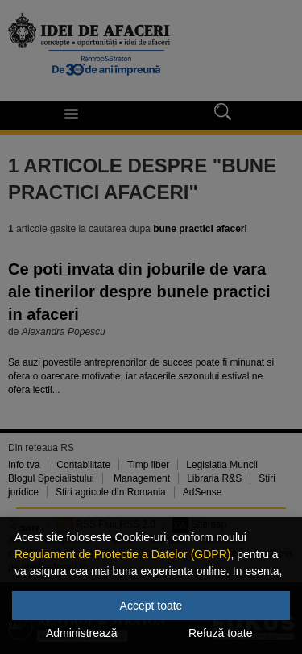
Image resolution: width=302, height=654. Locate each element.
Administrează (82, 633)
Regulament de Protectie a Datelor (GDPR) (122, 554)
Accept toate (151, 605)
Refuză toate (220, 633)
